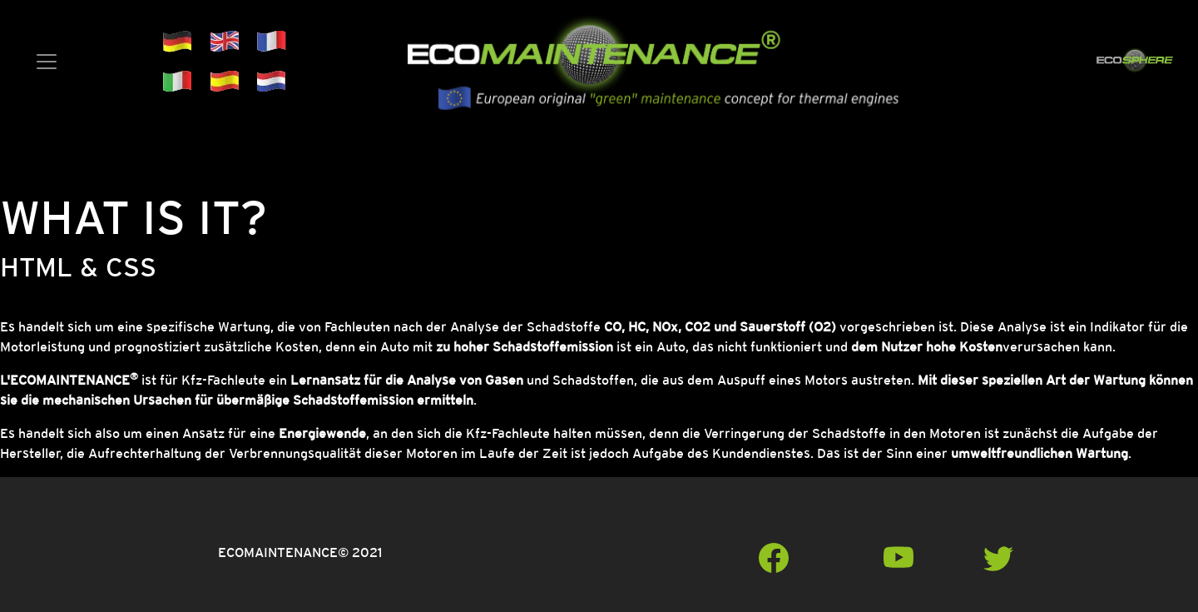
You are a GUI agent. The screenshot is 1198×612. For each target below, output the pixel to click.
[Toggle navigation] (46, 61)
